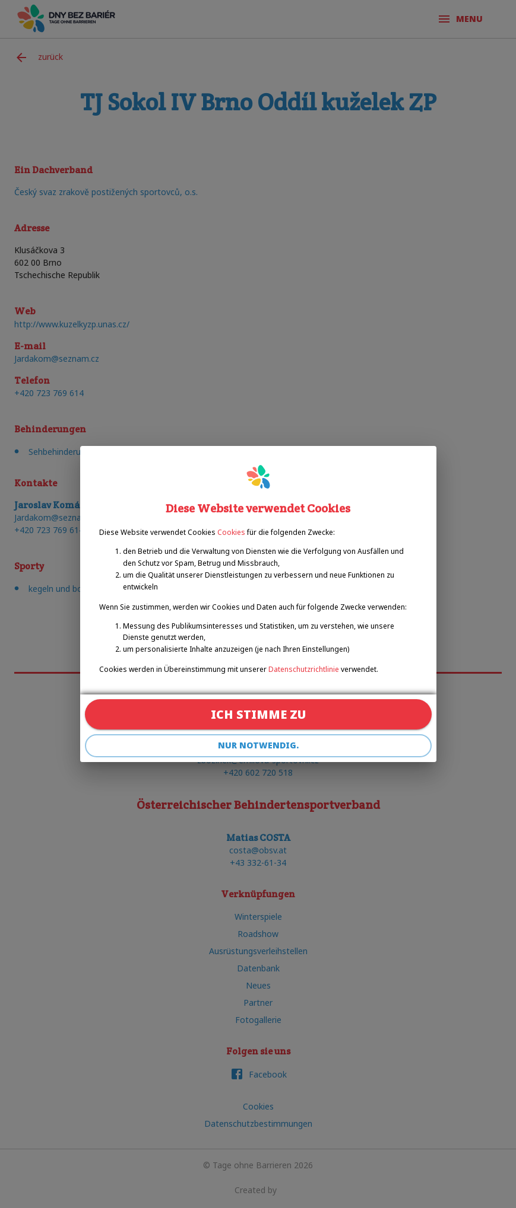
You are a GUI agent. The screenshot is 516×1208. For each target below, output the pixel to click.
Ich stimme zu (258, 714)
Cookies (231, 532)
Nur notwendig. (258, 745)
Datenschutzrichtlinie (303, 669)
